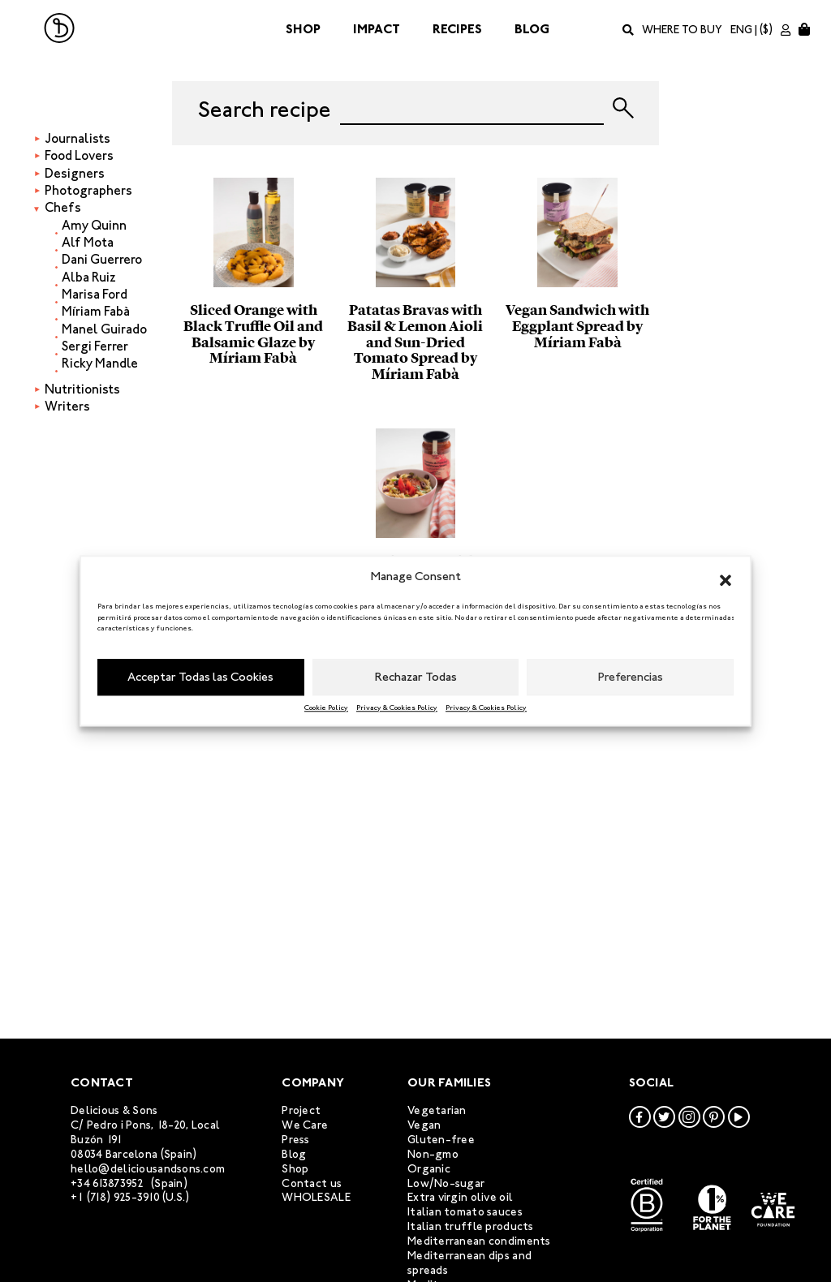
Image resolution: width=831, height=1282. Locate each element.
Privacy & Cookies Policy (396, 707)
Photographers (88, 190)
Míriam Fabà (96, 311)
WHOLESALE (316, 1197)
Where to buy (682, 30)
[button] (725, 577)
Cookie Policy (326, 707)
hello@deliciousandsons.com (148, 1169)
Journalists (77, 138)
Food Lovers (79, 155)
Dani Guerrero (102, 259)
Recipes (457, 29)
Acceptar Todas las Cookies (200, 676)
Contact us (312, 1183)
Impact (376, 29)
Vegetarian (437, 1110)
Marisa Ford (94, 294)
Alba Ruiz (89, 277)
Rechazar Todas (416, 676)
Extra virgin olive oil (460, 1197)
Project (301, 1110)
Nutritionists (82, 389)
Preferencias (630, 676)
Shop (303, 29)
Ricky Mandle (100, 363)
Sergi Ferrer (95, 346)
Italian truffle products (470, 1226)
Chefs (63, 207)
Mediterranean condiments (479, 1241)
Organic (428, 1169)
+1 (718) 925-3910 (115, 1197)
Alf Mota (88, 242)
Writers (67, 406)
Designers (75, 173)
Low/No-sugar (445, 1183)
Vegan (424, 1125)
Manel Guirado (104, 329)
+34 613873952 (107, 1183)
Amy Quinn (94, 225)
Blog (532, 29)
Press (295, 1139)
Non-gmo (433, 1154)
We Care (305, 1125)
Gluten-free (441, 1139)
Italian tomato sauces (465, 1212)
